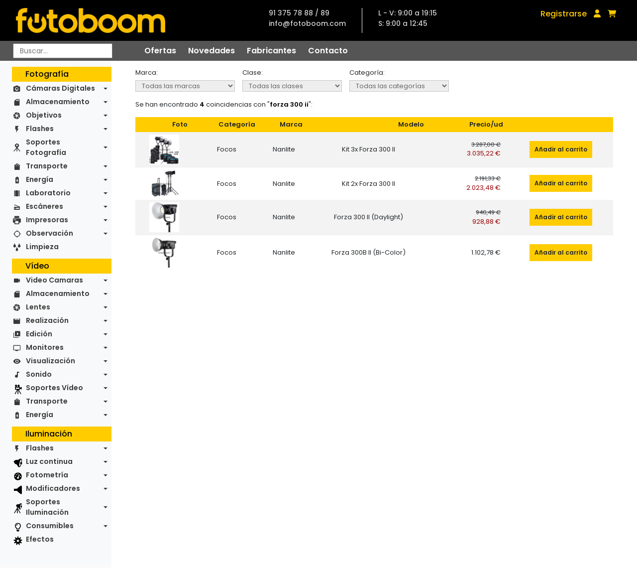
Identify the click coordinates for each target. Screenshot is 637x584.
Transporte (47, 166)
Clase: (252, 72)
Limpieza (42, 247)
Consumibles (50, 526)
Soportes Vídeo (54, 388)
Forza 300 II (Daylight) (368, 217)
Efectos (40, 539)
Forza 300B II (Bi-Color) (368, 252)
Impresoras (47, 220)
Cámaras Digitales (60, 88)
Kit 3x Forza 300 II (368, 149)
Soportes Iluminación (47, 507)
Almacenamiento (58, 102)
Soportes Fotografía (46, 147)
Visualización (50, 361)
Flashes (40, 129)
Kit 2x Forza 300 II (368, 183)
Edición (39, 334)
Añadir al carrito (560, 149)
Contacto (328, 50)
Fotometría (47, 475)
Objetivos (44, 115)
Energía (39, 179)
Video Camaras (54, 280)
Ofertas (160, 50)
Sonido (39, 374)
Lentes (38, 307)
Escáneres (44, 206)
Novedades (211, 50)
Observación (49, 233)
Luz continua (49, 461)
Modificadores (53, 488)
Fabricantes (271, 50)
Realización (47, 320)
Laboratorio (48, 193)
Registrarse (563, 13)
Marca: (146, 72)
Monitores (45, 347)
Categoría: (367, 72)
